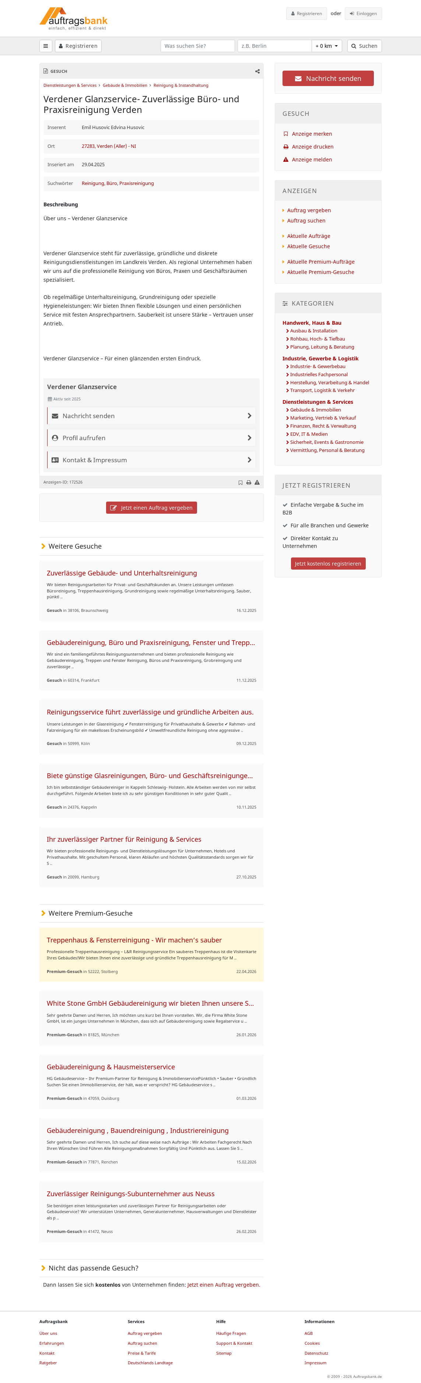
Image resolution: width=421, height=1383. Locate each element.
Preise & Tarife (142, 1353)
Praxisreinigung (136, 183)
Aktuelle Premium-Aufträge (321, 261)
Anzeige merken (307, 133)
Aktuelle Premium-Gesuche (320, 271)
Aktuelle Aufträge (308, 235)
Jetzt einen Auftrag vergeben (151, 507)
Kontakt (47, 1353)
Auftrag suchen (306, 220)
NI (133, 146)
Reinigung (93, 183)
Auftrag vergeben (309, 210)
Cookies (312, 1343)
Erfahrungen (51, 1343)
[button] (257, 71)
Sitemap (224, 1353)
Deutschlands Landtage (150, 1362)
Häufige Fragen (231, 1333)
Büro (111, 183)
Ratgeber (48, 1362)
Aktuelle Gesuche (308, 246)
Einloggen (363, 13)
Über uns (48, 1333)
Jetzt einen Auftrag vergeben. (223, 1284)
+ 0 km (324, 45)
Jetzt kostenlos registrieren (328, 563)
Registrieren (306, 13)
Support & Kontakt (234, 1343)
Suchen (364, 45)
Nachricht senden (328, 78)
